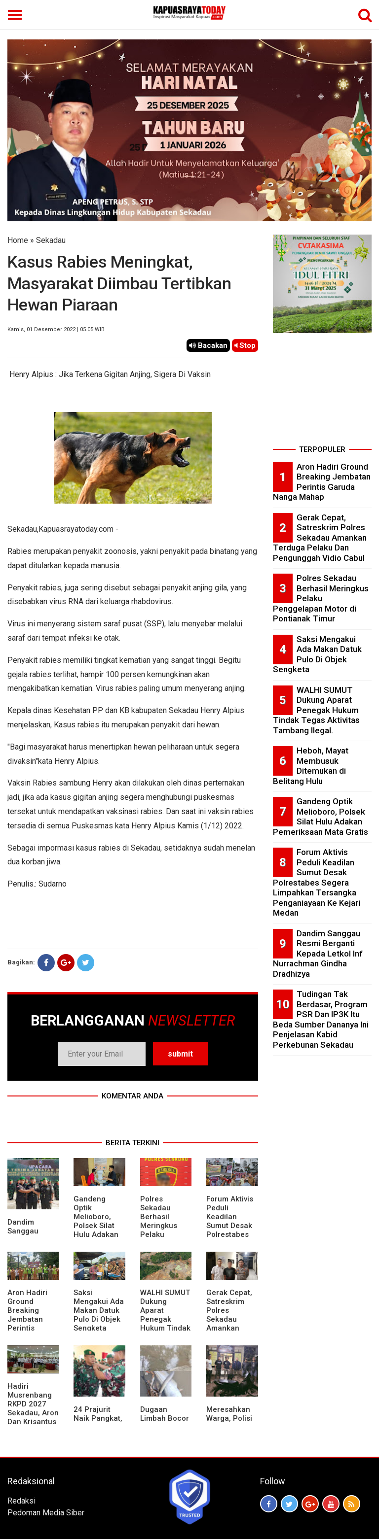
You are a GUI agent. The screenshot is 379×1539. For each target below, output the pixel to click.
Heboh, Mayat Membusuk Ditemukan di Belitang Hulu (310, 766)
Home (17, 240)
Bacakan (208, 345)
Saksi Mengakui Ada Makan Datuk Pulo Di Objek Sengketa (99, 1310)
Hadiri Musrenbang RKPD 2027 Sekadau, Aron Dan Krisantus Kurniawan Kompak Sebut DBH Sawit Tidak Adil (33, 1422)
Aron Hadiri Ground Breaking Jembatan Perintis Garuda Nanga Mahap (33, 1319)
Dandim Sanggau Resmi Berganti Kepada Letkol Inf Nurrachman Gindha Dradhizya (318, 953)
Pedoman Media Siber (45, 1512)
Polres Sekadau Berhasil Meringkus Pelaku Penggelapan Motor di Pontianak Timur (163, 1234)
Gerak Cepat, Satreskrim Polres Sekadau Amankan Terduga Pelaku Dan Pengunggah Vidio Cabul (229, 1328)
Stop (245, 345)
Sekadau (51, 240)
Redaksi (21, 1500)
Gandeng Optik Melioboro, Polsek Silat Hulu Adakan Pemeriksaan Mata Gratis (97, 1226)
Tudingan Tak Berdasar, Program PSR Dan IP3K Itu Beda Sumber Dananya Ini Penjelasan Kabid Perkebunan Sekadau (321, 1019)
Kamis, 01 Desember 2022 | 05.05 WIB (56, 329)
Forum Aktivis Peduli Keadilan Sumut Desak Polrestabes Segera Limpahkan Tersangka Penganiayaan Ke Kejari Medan (316, 882)
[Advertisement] (322, 392)
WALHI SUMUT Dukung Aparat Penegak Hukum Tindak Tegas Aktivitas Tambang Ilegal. (165, 1328)
